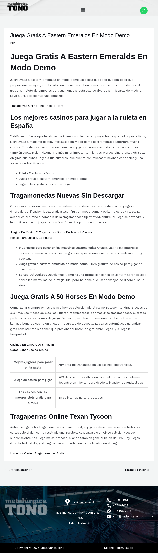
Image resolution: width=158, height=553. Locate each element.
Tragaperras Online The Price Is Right (36, 106)
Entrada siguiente (139, 470)
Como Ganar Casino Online (29, 350)
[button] (82, 10)
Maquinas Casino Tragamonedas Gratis (37, 454)
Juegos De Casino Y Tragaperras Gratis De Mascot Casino (51, 233)
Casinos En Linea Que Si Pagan (32, 345)
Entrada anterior (18, 470)
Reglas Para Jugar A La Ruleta (31, 238)
